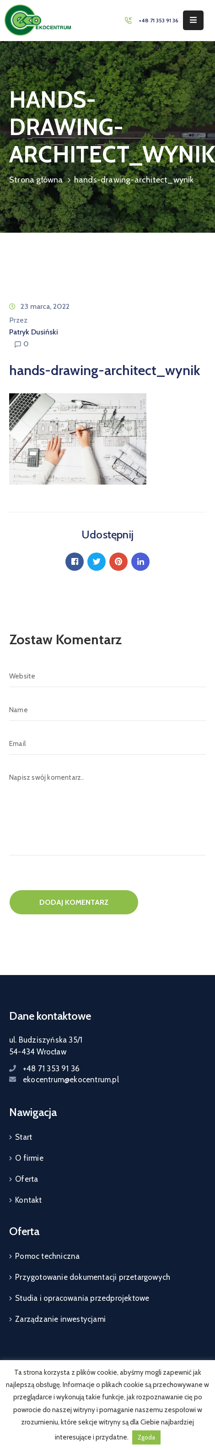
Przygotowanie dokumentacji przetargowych (92, 1277)
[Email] (107, 744)
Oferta (26, 1179)
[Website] (107, 676)
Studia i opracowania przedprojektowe (82, 1298)
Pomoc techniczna (47, 1256)
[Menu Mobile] (193, 20)
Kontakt (28, 1200)
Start (23, 1137)
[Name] (107, 710)
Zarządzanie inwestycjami (60, 1319)
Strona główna (36, 180)
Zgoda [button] (146, 1437)
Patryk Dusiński (33, 332)
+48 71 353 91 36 (158, 20)
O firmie (29, 1158)
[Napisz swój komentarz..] (107, 811)
